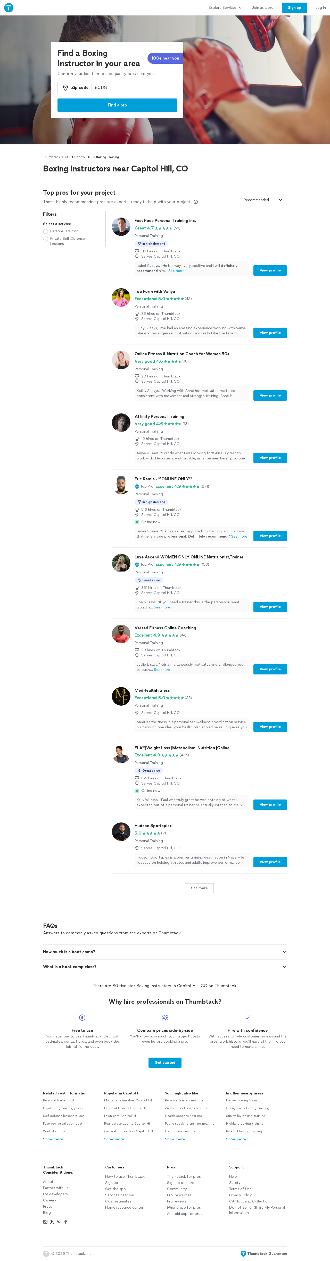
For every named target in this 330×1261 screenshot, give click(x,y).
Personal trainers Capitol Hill (125, 1108)
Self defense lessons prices (63, 1116)
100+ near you (165, 58)
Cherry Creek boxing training (247, 1108)
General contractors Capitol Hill (128, 1131)
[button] (144, 486)
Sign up (111, 1183)
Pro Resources (179, 1195)
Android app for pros (184, 1213)
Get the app (115, 1189)
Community (177, 1189)
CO (67, 157)
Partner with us (55, 1188)
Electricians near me (180, 1131)
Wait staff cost (55, 1131)
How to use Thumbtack (125, 1176)
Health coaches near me (183, 1116)
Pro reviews (176, 1201)
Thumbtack (51, 157)
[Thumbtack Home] (9, 7)
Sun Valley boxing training (245, 1116)
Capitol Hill (82, 157)
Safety (234, 1183)
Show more (53, 1139)
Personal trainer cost (59, 1100)
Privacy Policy (240, 1195)
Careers (49, 1200)
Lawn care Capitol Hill (120, 1116)
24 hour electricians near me (186, 1108)
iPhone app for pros (184, 1207)
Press (47, 1206)
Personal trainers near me (184, 1100)
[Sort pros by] (263, 200)
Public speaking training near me (189, 1123)
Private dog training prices (63, 1108)
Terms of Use (240, 1189)
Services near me (119, 1195)
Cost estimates (118, 1201)
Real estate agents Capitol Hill (127, 1123)
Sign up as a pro (180, 1183)
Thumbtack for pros (184, 1176)
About (48, 1182)
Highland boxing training (244, 1123)
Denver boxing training (243, 1100)
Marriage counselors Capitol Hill (128, 1100)
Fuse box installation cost (62, 1123)
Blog (47, 1212)
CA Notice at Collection (249, 1201)
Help (233, 1176)
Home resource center (124, 1207)
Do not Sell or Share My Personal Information (257, 1210)
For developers (55, 1194)
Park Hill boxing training (244, 1131)
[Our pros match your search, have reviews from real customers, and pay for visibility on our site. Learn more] (195, 202)
